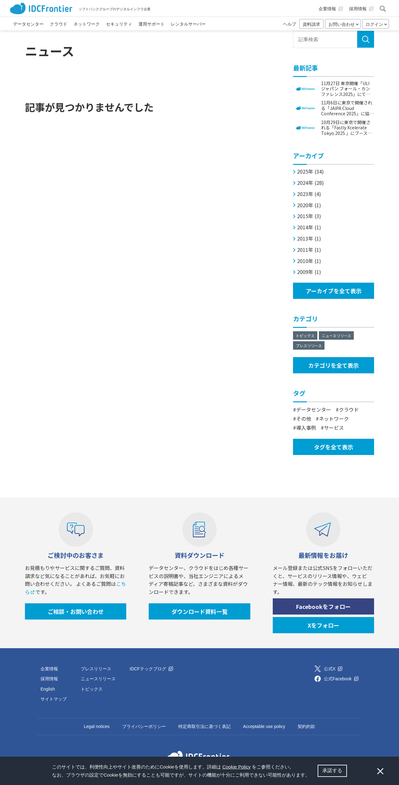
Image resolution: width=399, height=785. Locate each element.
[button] (312, 776)
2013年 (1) (309, 238)
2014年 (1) (309, 227)
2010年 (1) (309, 261)
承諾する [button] (332, 770)
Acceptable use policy (264, 726)
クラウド (349, 409)
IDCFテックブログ (151, 668)
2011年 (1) (309, 250)
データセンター (313, 409)
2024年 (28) (310, 182)
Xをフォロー (323, 625)
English (48, 689)
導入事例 (306, 427)
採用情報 (49, 678)
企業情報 (49, 668)
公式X (333, 668)
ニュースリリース (336, 335)
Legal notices (97, 726)
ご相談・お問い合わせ (76, 611)
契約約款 (306, 726)
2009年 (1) (309, 272)
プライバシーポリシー (144, 726)
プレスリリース (309, 345)
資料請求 (311, 24)
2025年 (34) (310, 171)
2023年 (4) (309, 194)
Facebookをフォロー (323, 606)
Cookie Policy (236, 766)
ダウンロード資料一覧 (199, 611)
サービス (334, 427)
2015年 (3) (309, 216)
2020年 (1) (309, 205)
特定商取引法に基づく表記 (204, 726)
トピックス (305, 335)
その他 (303, 418)
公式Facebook (341, 678)
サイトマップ (54, 698)
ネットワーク (334, 418)
